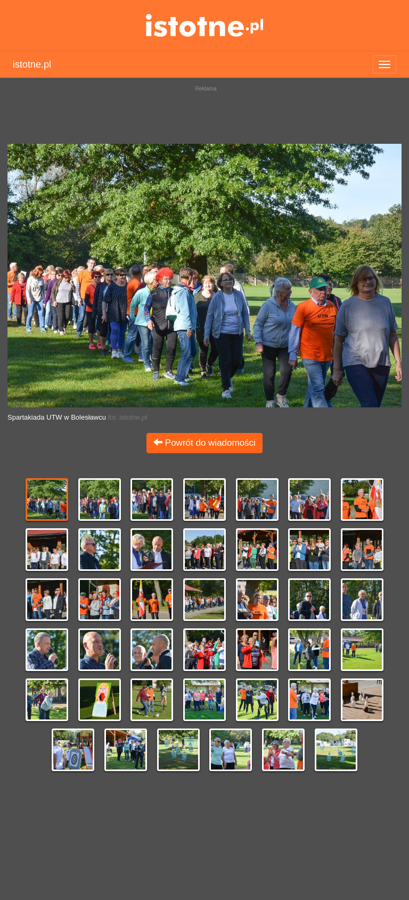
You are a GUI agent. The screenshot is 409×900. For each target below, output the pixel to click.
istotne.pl (205, 25)
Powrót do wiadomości (204, 443)
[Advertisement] (204, 111)
